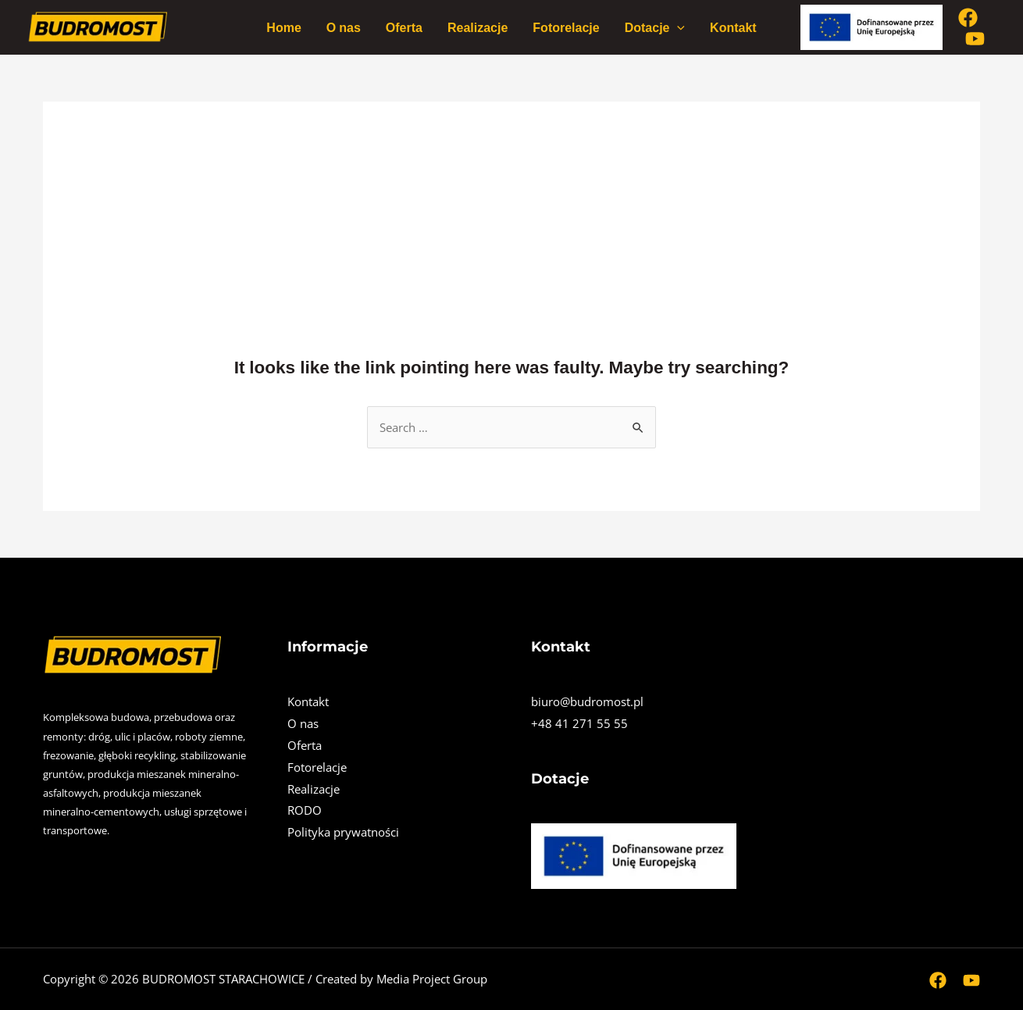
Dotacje (655, 27)
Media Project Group (431, 978)
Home (283, 27)
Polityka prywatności (343, 832)
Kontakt (733, 27)
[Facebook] (968, 17)
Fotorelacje (566, 27)
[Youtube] (975, 38)
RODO (304, 810)
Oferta (404, 27)
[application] (677, 27)
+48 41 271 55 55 (579, 723)
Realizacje (477, 27)
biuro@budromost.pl (587, 701)
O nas (343, 27)
